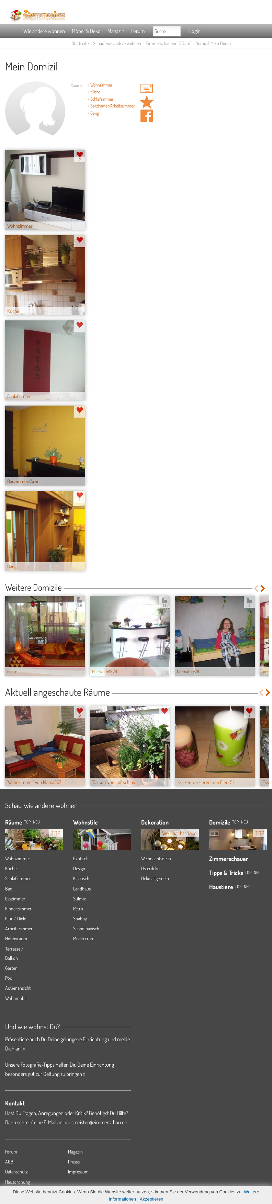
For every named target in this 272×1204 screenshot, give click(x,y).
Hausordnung (17, 1182)
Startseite (80, 43)
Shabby (80, 918)
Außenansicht (18, 988)
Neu (244, 822)
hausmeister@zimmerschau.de (95, 1122)
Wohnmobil (15, 998)
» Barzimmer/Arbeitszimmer (111, 106)
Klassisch (81, 878)
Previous (256, 588)
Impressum (78, 1171)
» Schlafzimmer (100, 99)
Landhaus (82, 888)
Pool (9, 978)
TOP (27, 822)
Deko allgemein (155, 878)
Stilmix (79, 898)
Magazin (115, 30)
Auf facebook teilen (147, 116)
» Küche (94, 91)
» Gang (93, 113)
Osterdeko (150, 868)
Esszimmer (15, 898)
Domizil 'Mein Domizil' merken (147, 102)
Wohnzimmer (17, 858)
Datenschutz (16, 1171)
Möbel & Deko (86, 30)
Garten (11, 968)
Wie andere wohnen (44, 30)
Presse (74, 1162)
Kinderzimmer (18, 908)
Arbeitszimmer (19, 928)
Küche (10, 868)
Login (195, 30)
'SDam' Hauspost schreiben (147, 88)
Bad (8, 888)
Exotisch (81, 858)
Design (79, 868)
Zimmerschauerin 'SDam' (168, 43)
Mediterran (83, 938)
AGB (9, 1162)
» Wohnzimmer (100, 85)
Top (235, 822)
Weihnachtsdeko (156, 858)
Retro (78, 908)
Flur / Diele (15, 918)
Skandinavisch (86, 928)
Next (263, 588)
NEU (36, 822)
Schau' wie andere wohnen (117, 43)
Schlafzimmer (18, 878)
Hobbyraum (16, 938)
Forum (138, 30)
